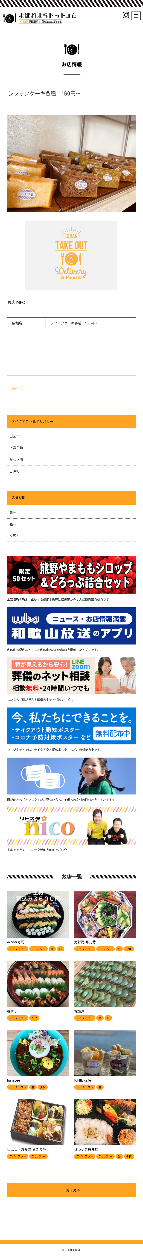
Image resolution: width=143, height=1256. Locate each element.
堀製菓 (79, 1011)
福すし (12, 1011)
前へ (15, 388)
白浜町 (14, 471)
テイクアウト (17, 949)
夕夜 (129, 949)
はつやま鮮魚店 (86, 1149)
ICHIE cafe (82, 1080)
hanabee (13, 1080)
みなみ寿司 (15, 942)
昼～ (12, 524)
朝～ (12, 512)
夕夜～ (14, 535)
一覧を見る (71, 1190)
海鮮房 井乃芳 (85, 942)
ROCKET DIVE (73, 1250)
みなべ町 (16, 459)
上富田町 (16, 447)
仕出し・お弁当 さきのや (26, 1149)
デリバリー (38, 949)
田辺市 (14, 436)
